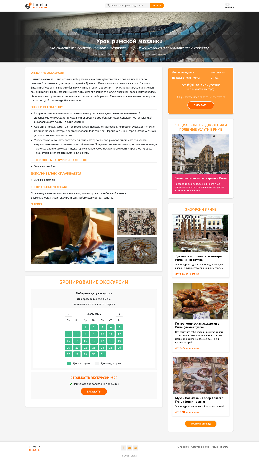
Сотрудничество (200, 446)
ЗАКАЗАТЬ (94, 391)
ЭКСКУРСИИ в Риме (200, 209)
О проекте (183, 446)
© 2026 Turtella (129, 455)
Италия (111, 54)
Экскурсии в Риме (128, 54)
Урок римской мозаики (154, 54)
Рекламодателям (221, 446)
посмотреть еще (200, 423)
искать (156, 5)
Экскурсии (98, 54)
